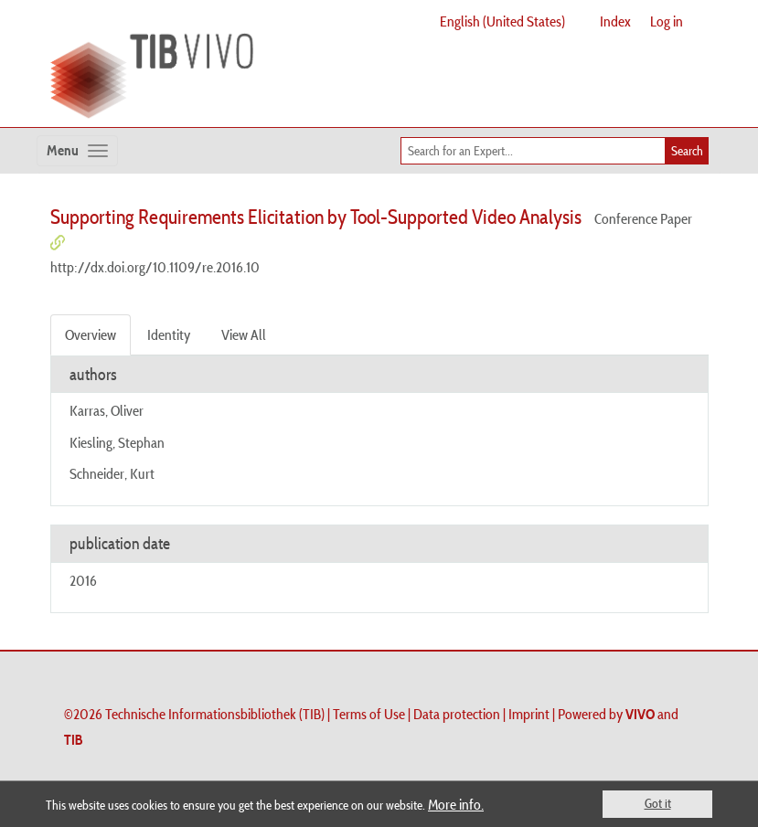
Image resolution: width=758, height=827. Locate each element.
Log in (666, 21)
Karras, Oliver (106, 410)
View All (243, 334)
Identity (168, 334)
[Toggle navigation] (77, 150)
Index (615, 21)
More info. (456, 804)
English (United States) (502, 21)
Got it (658, 803)
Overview (90, 334)
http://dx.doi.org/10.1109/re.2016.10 (155, 267)
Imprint (529, 714)
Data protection (456, 714)
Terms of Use (369, 714)
